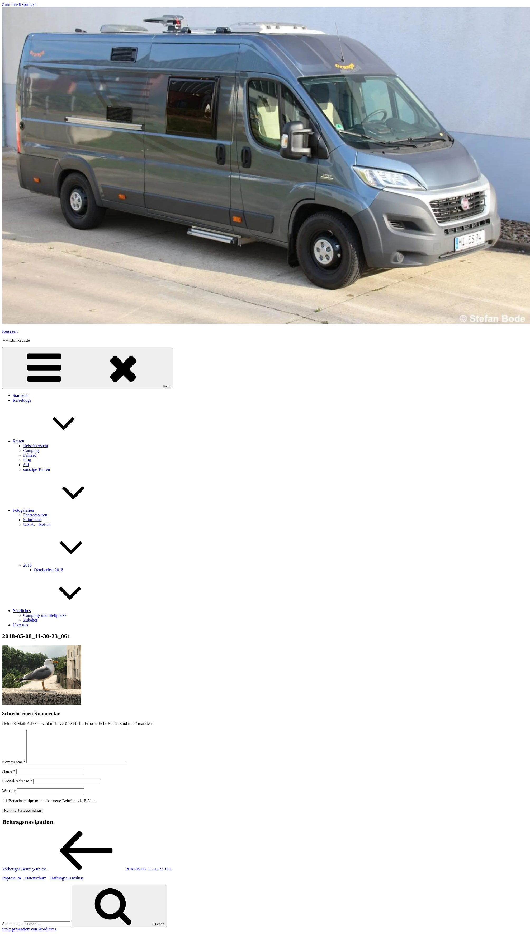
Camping (31, 450)
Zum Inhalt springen (19, 4)
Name (8, 777)
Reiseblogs (22, 400)
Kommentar (13, 768)
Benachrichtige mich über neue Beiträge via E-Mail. (52, 807)
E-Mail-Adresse (17, 787)
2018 (67, 565)
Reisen (58, 441)
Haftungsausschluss (66, 884)
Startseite (21, 395)
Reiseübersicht (35, 445)
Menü (87, 368)
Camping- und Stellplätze (45, 615)
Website (9, 797)
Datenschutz (35, 884)
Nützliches (61, 610)
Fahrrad (29, 455)
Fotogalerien (63, 510)
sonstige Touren (36, 469)
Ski (26, 464)
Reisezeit (10, 331)
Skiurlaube (32, 519)
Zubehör (30, 620)
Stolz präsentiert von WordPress (29, 935)
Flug (27, 460)
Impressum (11, 884)
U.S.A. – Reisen (37, 524)
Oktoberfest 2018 (48, 570)
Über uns (20, 625)
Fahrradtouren (35, 515)
